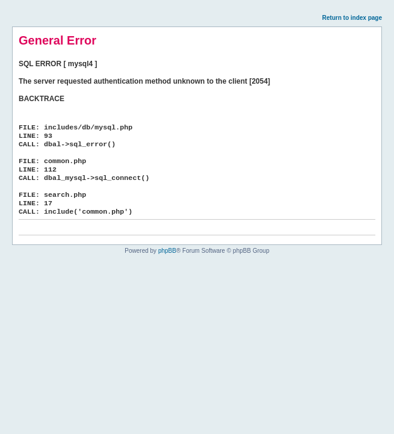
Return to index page (352, 17)
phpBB (167, 250)
